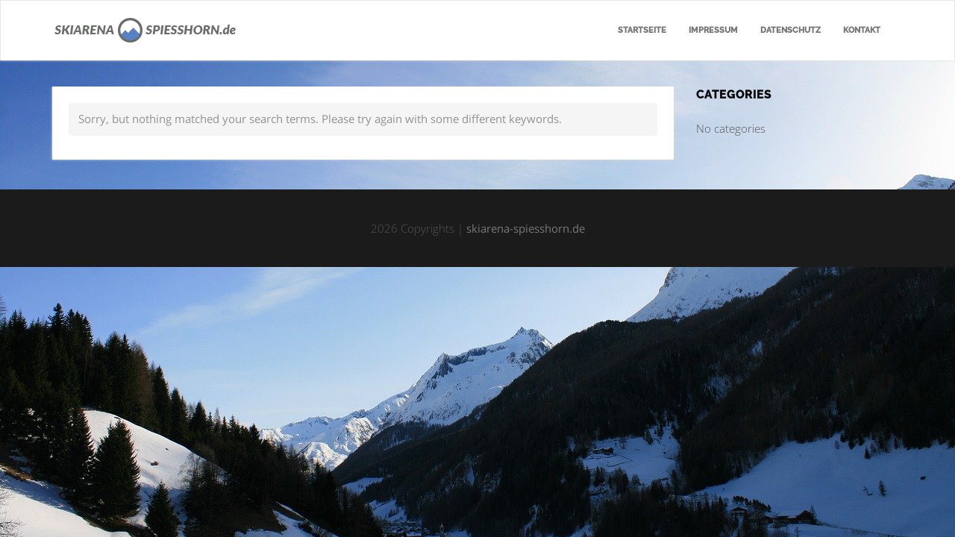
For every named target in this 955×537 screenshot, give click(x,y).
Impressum (713, 30)
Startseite (642, 30)
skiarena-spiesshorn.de (525, 228)
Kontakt (861, 30)
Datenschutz (790, 30)
